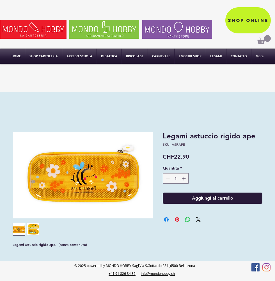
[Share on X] (198, 219)
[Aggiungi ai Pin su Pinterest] (177, 219)
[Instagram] (266, 267)
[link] (264, 39)
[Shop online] (248, 20)
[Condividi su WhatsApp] (187, 219)
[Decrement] (167, 178)
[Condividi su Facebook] (166, 219)
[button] (190, 56)
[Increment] (184, 178)
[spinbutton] (176, 178)
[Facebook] (255, 267)
